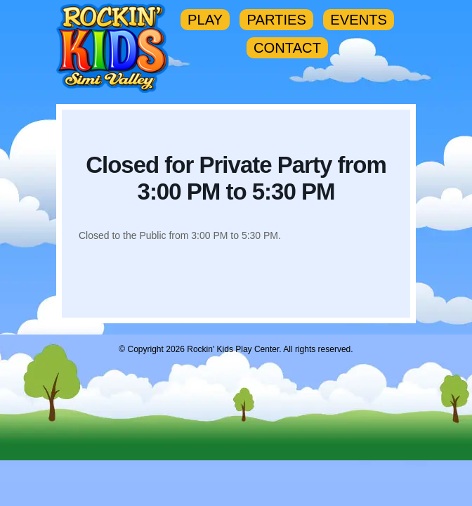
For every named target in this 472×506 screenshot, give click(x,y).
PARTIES (276, 19)
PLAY (205, 19)
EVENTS (358, 19)
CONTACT (287, 48)
